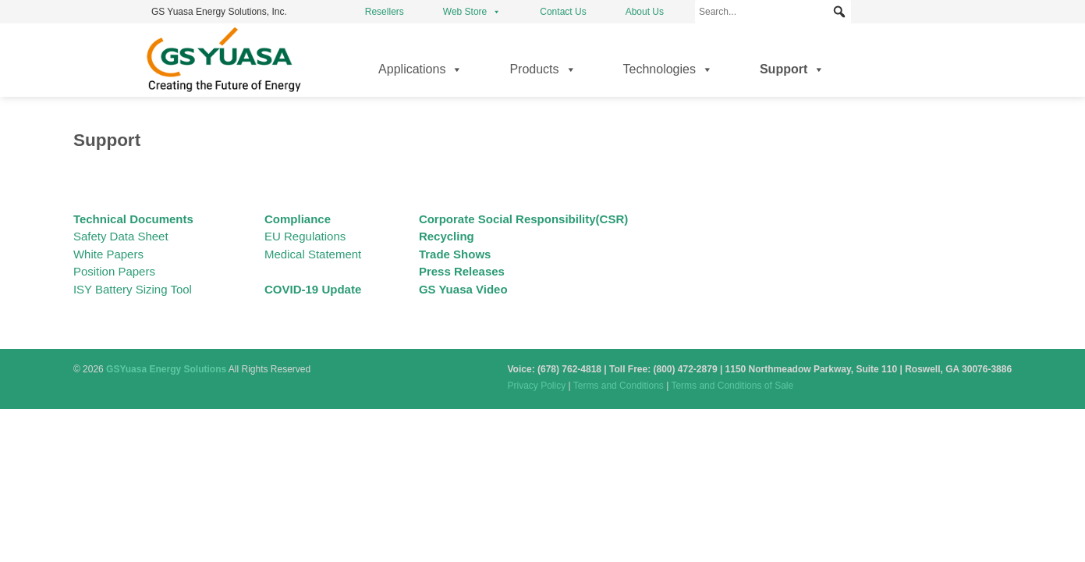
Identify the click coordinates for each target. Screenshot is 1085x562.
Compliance (297, 219)
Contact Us (563, 11)
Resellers (384, 11)
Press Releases (462, 271)
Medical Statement (312, 254)
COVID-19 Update (312, 289)
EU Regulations (305, 236)
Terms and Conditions (618, 385)
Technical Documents (133, 219)
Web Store (472, 12)
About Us (645, 11)
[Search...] (773, 11)
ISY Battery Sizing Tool (132, 289)
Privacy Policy (537, 385)
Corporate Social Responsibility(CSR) (523, 219)
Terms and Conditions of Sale (732, 385)
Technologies (668, 69)
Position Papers (114, 271)
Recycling (446, 236)
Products (542, 69)
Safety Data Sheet (120, 236)
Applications (420, 69)
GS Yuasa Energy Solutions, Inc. (219, 11)
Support (792, 69)
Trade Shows (455, 254)
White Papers (108, 254)
